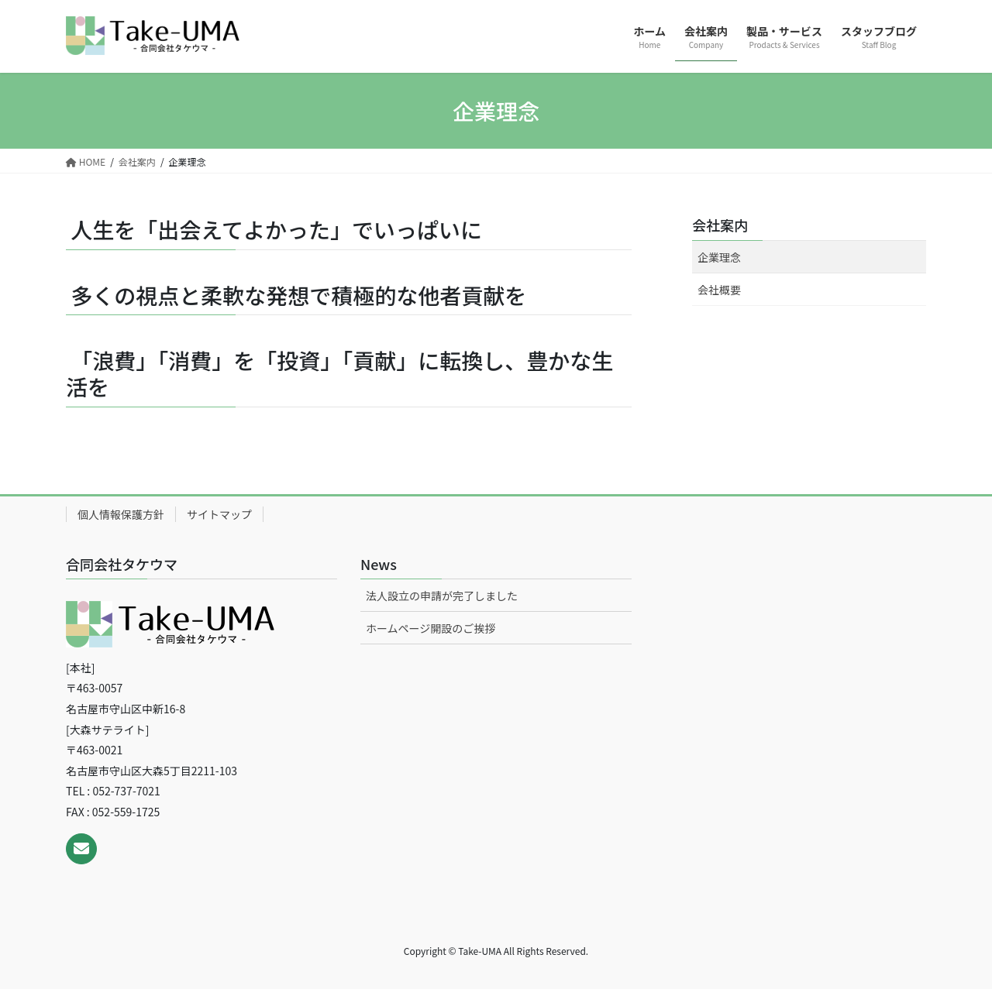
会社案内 (720, 225)
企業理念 (719, 257)
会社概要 (719, 289)
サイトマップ (219, 514)
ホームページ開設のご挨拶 (430, 628)
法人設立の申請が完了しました (442, 595)
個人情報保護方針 (121, 514)
